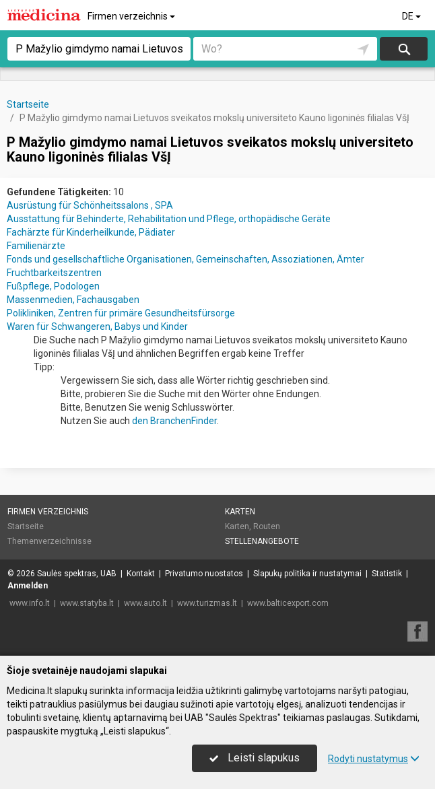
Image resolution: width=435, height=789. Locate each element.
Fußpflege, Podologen (53, 286)
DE (412, 16)
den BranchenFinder (174, 420)
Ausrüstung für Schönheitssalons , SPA (90, 205)
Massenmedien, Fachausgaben (73, 299)
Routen (266, 526)
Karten (240, 511)
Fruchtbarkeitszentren (54, 272)
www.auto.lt (145, 603)
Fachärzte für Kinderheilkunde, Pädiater (91, 232)
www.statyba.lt (87, 603)
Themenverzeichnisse (49, 541)
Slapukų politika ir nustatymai (307, 573)
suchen (403, 48)
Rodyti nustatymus (374, 758)
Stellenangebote (262, 541)
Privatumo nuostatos (204, 573)
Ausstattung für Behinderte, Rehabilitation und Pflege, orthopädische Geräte (169, 218)
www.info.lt (29, 603)
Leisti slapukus (254, 757)
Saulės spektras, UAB (76, 573)
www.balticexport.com (288, 603)
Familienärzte (36, 245)
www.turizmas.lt (207, 603)
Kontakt (141, 573)
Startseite (25, 526)
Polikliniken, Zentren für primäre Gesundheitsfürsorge (121, 313)
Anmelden (27, 585)
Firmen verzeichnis (132, 16)
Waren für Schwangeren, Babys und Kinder (97, 326)
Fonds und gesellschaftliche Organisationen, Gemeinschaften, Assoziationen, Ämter (185, 259)
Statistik (387, 573)
